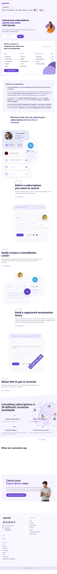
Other (31, 521)
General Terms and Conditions (9, 559)
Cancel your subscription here (16, 495)
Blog (20, 10)
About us (24, 10)
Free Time (32, 523)
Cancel (20, 36)
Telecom (31, 529)
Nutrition (31, 527)
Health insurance (33, 534)
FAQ (17, 10)
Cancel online (11, 70)
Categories (8, 7)
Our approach (6, 550)
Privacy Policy (5, 556)
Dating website (33, 525)
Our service (5, 548)
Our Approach (11, 10)
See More (41, 440)
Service (4, 10)
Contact (31, 10)
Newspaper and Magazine (35, 531)
